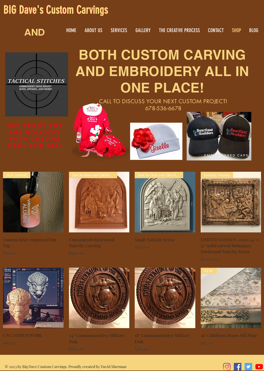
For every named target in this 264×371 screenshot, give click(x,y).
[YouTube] (259, 366)
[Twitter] (248, 366)
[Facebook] (237, 366)
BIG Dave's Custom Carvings (55, 10)
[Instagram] (227, 366)
